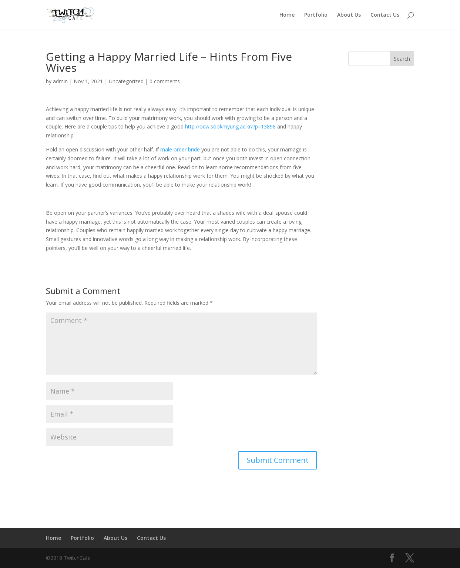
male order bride (180, 149)
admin (60, 81)
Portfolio (316, 15)
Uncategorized (126, 81)
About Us (349, 15)
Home (287, 15)
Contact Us (384, 15)
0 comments (165, 81)
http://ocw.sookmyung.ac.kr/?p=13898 (230, 126)
